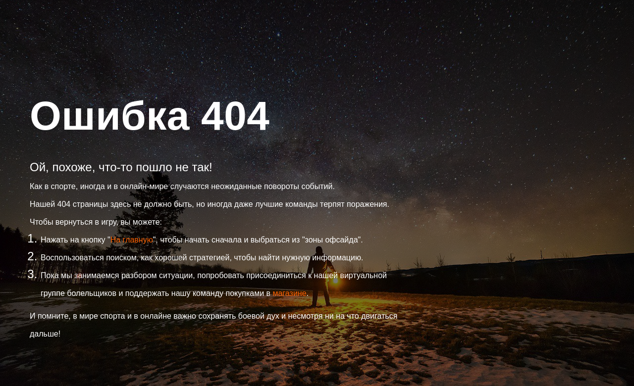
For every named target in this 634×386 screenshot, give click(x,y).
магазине (289, 293)
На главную (131, 240)
